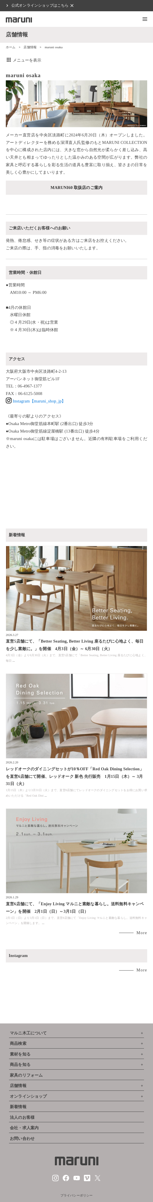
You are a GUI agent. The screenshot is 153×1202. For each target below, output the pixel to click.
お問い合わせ (22, 1138)
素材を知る (20, 1054)
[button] (144, 19)
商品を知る (20, 1064)
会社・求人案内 (24, 1128)
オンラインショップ (28, 1096)
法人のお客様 (22, 1117)
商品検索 (18, 1043)
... (13, 660)
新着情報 (18, 1107)
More (141, 932)
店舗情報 (30, 47)
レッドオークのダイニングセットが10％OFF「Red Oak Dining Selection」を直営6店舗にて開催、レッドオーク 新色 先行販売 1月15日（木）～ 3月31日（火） (75, 776)
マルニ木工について (28, 1033)
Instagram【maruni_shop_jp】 (36, 401)
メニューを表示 (24, 60)
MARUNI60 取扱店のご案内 (76, 187)
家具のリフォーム (26, 1075)
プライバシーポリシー (76, 1195)
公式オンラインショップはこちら (40, 5)
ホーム (10, 47)
